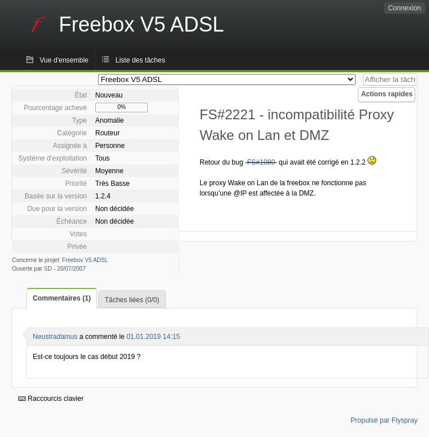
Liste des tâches (140, 60)
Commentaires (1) (62, 298)
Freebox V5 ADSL (85, 260)
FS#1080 (261, 162)
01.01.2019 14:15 (153, 337)
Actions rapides (386, 94)
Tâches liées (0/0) (131, 300)
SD (48, 269)
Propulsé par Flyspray (384, 420)
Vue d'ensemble (64, 60)
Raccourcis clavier (51, 399)
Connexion (404, 8)
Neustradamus (55, 337)
